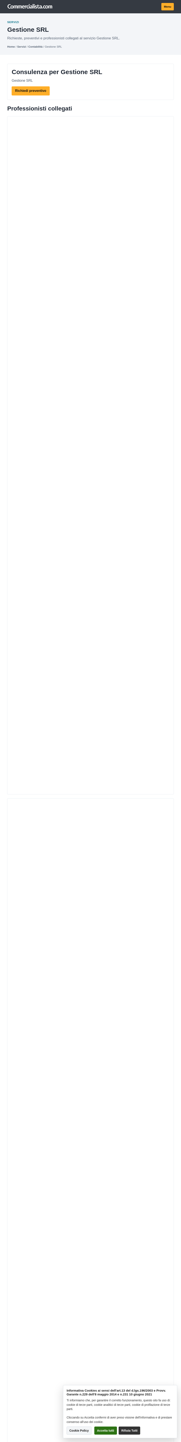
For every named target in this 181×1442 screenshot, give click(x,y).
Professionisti (17, 1028)
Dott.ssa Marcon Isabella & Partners (71, 256)
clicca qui (20, 781)
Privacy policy (17, 1105)
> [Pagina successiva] (99, 646)
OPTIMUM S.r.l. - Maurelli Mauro (67, 173)
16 (89, 646)
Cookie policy (17, 1112)
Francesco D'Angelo (55, 338)
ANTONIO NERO (51, 297)
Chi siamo (14, 1067)
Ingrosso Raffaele (52, 214)
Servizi (21, 46)
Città (10, 1042)
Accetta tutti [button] (105, 1430)
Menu (167, 6)
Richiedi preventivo (30, 91)
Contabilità (35, 46)
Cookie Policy (79, 1430)
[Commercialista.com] (30, 6)
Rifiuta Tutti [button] (129, 1430)
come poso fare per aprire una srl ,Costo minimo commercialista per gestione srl (84, 624)
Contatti (13, 1074)
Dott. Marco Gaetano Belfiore (64, 132)
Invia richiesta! (90, 790)
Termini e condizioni (22, 1081)
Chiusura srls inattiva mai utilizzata (42, 602)
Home (11, 46)
